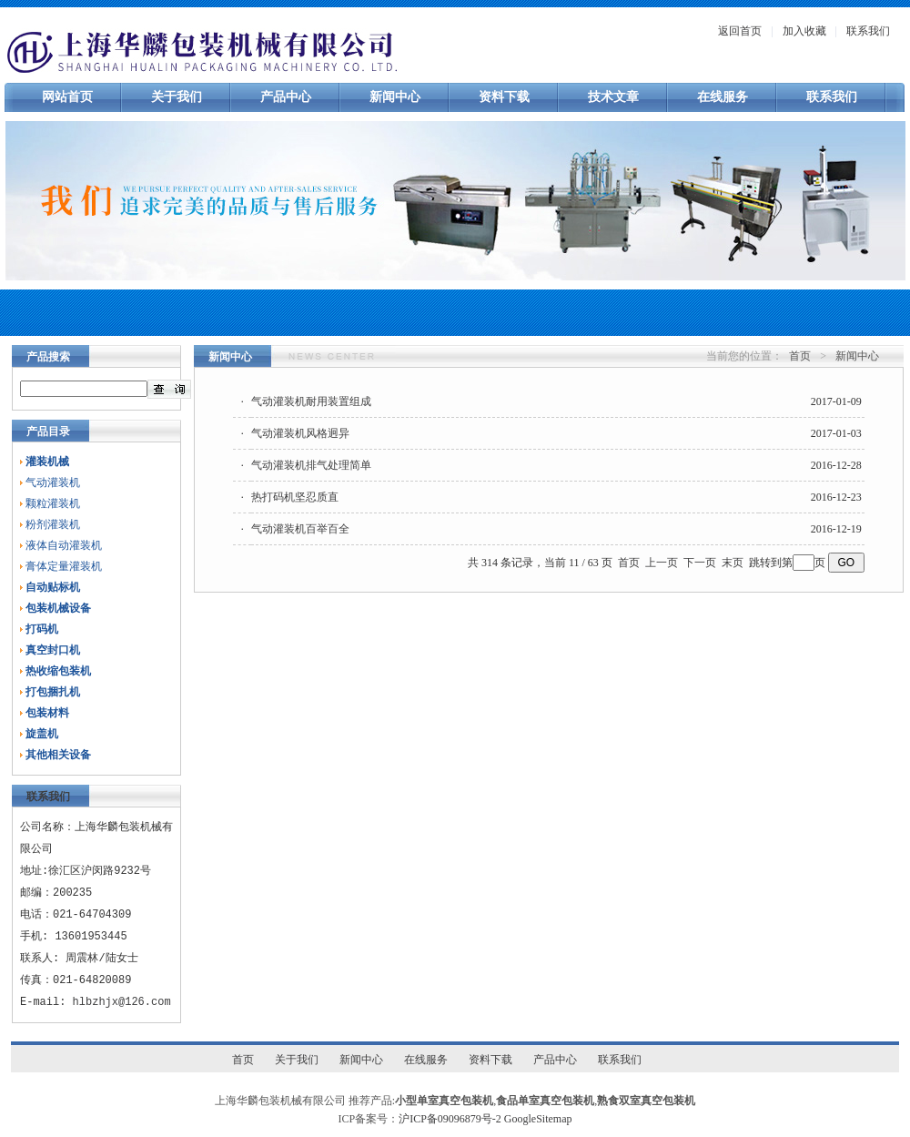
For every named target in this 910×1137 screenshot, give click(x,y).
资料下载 (504, 97)
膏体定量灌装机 (63, 566)
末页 (732, 562)
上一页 (661, 562)
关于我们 (176, 97)
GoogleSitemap (538, 1118)
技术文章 (613, 97)
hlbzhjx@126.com (122, 1002)
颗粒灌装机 (52, 503)
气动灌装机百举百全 (300, 529)
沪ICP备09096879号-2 (450, 1118)
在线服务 (722, 97)
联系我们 (868, 31)
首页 (800, 356)
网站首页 (67, 97)
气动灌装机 (52, 482)
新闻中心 (394, 97)
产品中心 (285, 97)
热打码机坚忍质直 (295, 497)
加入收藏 (804, 31)
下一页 (699, 562)
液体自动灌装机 (63, 545)
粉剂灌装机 (52, 524)
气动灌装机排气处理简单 (311, 465)
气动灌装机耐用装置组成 (311, 401)
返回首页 (740, 31)
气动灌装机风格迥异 (300, 433)
